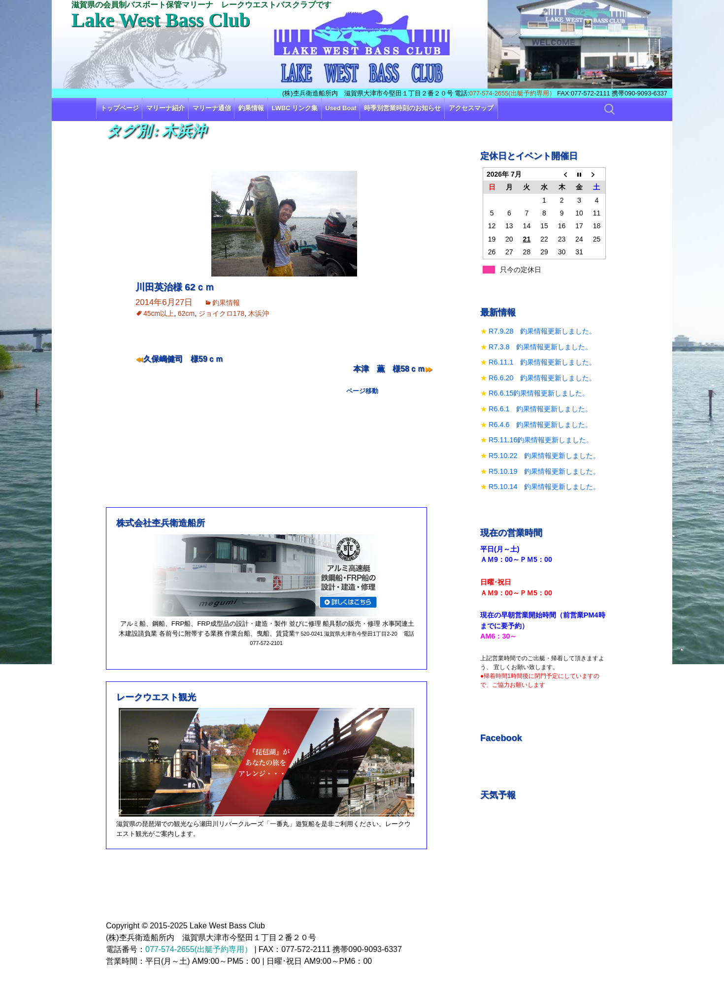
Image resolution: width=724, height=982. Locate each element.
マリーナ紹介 (165, 108)
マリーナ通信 (212, 108)
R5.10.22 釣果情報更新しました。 (544, 456)
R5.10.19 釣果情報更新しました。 (544, 471)
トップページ (119, 108)
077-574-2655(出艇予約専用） (512, 93)
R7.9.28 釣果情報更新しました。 (542, 331)
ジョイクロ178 (221, 313)
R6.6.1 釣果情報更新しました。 (540, 409)
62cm (186, 313)
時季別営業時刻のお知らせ (402, 108)
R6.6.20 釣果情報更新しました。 (542, 378)
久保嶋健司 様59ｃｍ (183, 359)
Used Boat (341, 108)
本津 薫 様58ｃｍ (389, 369)
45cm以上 (158, 313)
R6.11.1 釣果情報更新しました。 (542, 362)
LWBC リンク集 (295, 108)
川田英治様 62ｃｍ (174, 287)
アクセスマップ (471, 108)
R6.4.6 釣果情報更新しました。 (540, 425)
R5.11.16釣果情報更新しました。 (541, 440)
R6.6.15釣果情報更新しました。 (539, 393)
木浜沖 (258, 313)
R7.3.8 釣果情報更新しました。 (540, 347)
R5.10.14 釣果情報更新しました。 (544, 487)
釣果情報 (251, 108)
